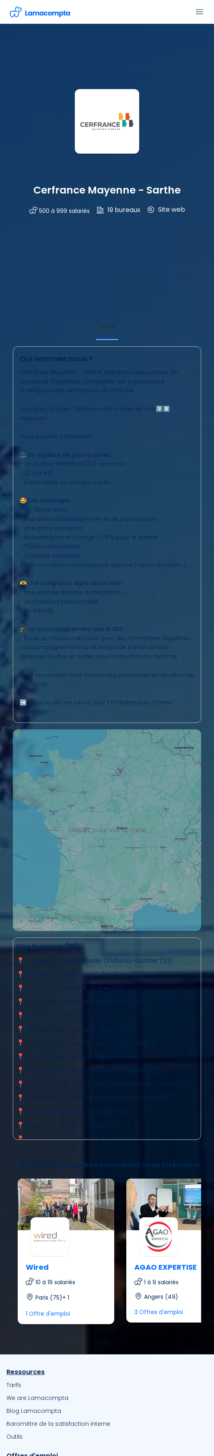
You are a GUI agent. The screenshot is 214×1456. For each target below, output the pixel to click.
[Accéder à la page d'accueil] (40, 12)
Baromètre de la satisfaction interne (58, 1424)
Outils (14, 1437)
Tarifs (13, 1385)
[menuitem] (107, 1385)
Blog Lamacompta (33, 1411)
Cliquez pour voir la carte (107, 830)
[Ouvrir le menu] (199, 12)
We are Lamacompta (37, 1398)
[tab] (107, 327)
